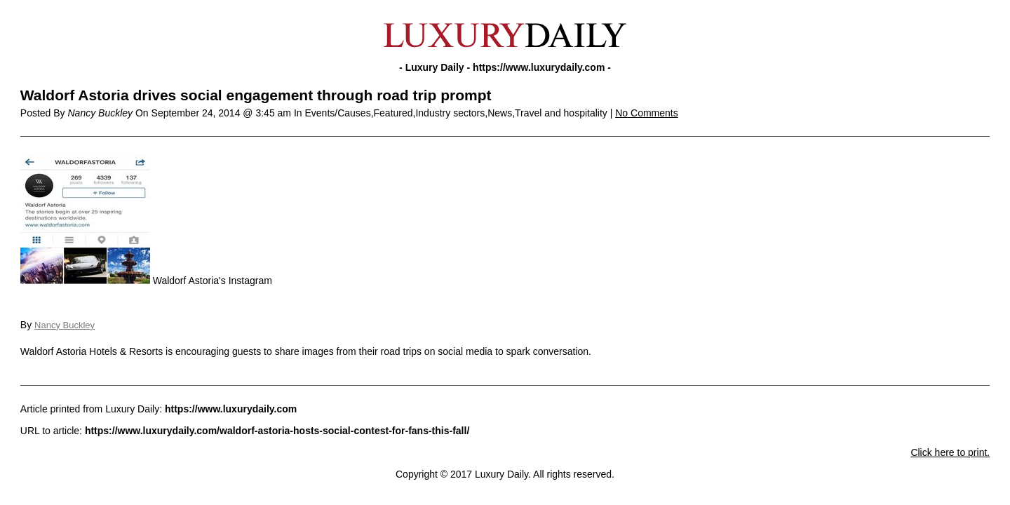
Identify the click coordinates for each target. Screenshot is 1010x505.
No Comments (646, 113)
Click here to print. (950, 452)
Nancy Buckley (64, 325)
